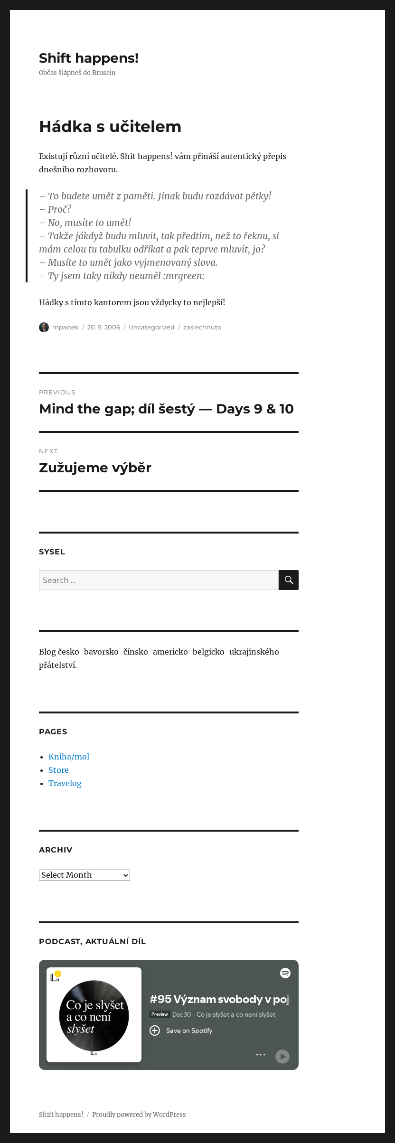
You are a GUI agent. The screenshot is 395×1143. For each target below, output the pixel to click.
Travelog (65, 783)
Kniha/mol (68, 756)
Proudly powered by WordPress (139, 1115)
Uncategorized (152, 327)
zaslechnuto (202, 327)
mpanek (65, 327)
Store (58, 770)
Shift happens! (89, 58)
